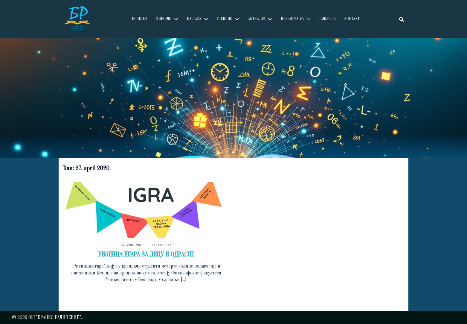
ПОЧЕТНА (139, 18)
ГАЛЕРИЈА (327, 18)
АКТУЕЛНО (256, 18)
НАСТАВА (194, 18)
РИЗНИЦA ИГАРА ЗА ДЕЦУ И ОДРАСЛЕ (146, 254)
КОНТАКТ (352, 18)
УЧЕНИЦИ (224, 18)
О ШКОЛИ (163, 18)
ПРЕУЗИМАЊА (292, 18)
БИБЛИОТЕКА (162, 245)
